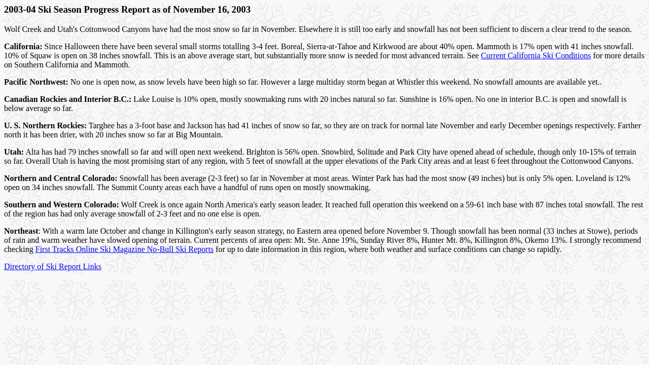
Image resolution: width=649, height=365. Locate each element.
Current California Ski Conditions (536, 55)
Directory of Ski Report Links (52, 266)
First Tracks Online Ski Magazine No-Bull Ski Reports (124, 249)
